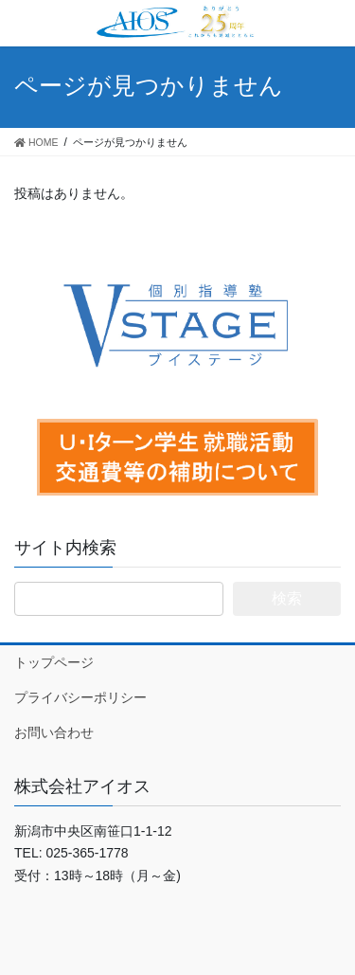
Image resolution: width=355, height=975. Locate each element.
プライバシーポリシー (80, 697)
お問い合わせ (54, 732)
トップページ (54, 662)
